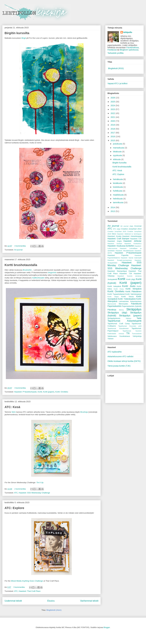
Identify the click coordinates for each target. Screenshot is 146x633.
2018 (113, 129)
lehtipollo (127, 32)
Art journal (18, 250)
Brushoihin (27, 270)
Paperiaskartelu (114, 306)
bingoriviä (52, 272)
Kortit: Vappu (113, 296)
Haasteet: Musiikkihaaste (125, 251)
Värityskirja (137, 336)
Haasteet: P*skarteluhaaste (25, 392)
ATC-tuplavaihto (115, 352)
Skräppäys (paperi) (130, 315)
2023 (113, 109)
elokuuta (117, 159)
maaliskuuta (118, 195)
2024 (113, 105)
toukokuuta (118, 187)
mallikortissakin (38, 278)
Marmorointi (112, 304)
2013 (113, 211)
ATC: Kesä (12, 407)
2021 (113, 117)
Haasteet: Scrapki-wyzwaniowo (120, 260)
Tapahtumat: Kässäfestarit (118, 328)
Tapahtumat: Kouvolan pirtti (129, 326)
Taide (139, 318)
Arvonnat (137, 226)
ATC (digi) (116, 229)
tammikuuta (118, 202)
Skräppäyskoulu (114, 318)
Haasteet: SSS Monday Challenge (124, 264)
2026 (113, 98)
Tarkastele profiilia (115, 53)
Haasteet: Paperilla (118, 255)
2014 (113, 207)
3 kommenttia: (20, 388)
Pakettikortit (136, 304)
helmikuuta (118, 198)
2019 (113, 125)
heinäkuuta (118, 179)
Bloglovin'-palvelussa (129, 50)
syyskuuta (117, 155)
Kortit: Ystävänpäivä (127, 299)
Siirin (14, 412)
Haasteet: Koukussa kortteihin (121, 246)
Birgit (24, 38)
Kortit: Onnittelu (61, 392)
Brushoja (84, 412)
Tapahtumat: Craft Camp (119, 324)
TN (127, 333)
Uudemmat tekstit (13, 601)
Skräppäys (133, 309)
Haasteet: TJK (125, 274)
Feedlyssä (112, 50)
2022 (113, 113)
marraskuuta (119, 148)
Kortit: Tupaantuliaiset (116, 294)
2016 (113, 136)
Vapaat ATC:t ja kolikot (117, 83)
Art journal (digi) (126, 226)
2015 (113, 140)
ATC (16, 493)
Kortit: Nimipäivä (133, 289)
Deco (114, 234)
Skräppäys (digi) (117, 312)
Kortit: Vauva (127, 297)
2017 (113, 133)
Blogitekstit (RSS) (116, 68)
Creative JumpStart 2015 (117, 231)
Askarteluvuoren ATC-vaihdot (120, 356)
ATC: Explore (14, 508)
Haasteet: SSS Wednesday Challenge (34, 493)
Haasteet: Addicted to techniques (129, 234)
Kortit (40, 392)
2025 (113, 102)
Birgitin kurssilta (17, 33)
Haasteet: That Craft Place (29, 591)
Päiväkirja (112, 310)
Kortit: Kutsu (119, 289)
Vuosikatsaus (124, 336)
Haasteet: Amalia (114, 236)
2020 (113, 121)
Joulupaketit (112, 279)
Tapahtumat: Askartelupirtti (124, 320)
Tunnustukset (136, 333)
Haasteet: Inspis (115, 241)
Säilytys (128, 318)
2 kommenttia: (20, 489)
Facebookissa (132, 47)
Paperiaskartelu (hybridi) (131, 306)
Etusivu (51, 601)
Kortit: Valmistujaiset (133, 294)
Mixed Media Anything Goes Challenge (27, 581)
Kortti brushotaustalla (21, 265)
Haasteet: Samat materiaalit (131, 258)
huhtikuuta (118, 191)
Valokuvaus (112, 336)
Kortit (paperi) (48, 392)
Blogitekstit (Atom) (53, 610)
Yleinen (110, 339)
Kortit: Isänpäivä (114, 286)
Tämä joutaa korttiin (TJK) (119, 366)
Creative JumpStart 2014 (131, 229)
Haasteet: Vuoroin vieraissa (129, 276)
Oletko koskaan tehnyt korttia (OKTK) (124, 361)
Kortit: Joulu (128, 286)
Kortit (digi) (130, 279)
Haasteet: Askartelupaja (131, 236)
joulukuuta (118, 144)
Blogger (107, 627)
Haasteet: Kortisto (115, 243)
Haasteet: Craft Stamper (118, 238)
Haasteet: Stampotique (117, 271)
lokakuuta (117, 151)
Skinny (121, 310)
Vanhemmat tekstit (89, 601)
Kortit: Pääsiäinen (133, 291)
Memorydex (123, 304)
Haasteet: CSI (135, 239)
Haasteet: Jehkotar (132, 241)
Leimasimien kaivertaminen (130, 301)
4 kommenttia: (20, 246)
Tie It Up (39, 482)
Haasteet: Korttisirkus (132, 243)
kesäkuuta (118, 183)
